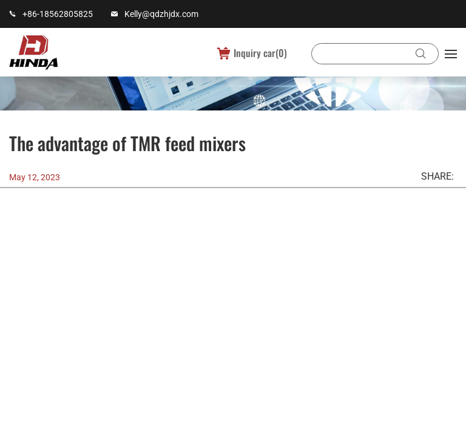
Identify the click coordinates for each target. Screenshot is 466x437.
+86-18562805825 (57, 14)
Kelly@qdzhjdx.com (161, 14)
